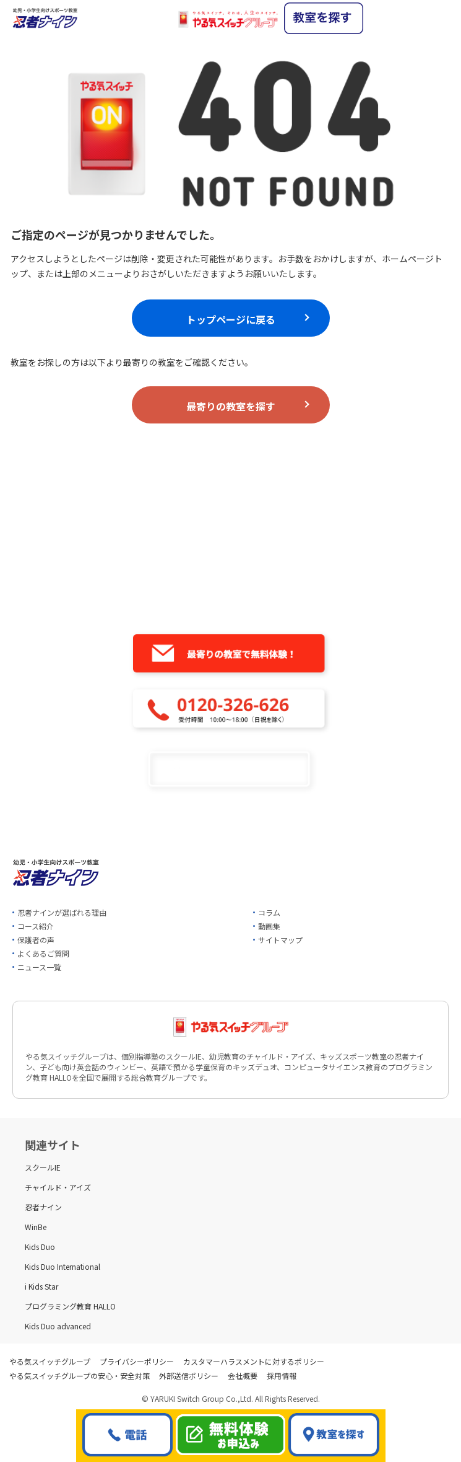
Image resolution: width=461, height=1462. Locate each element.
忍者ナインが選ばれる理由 (61, 912)
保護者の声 (35, 939)
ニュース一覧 (39, 967)
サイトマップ (280, 939)
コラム (269, 912)
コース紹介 (35, 926)
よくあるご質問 (43, 953)
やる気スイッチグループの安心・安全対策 (79, 1375)
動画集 (269, 926)
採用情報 (281, 1375)
